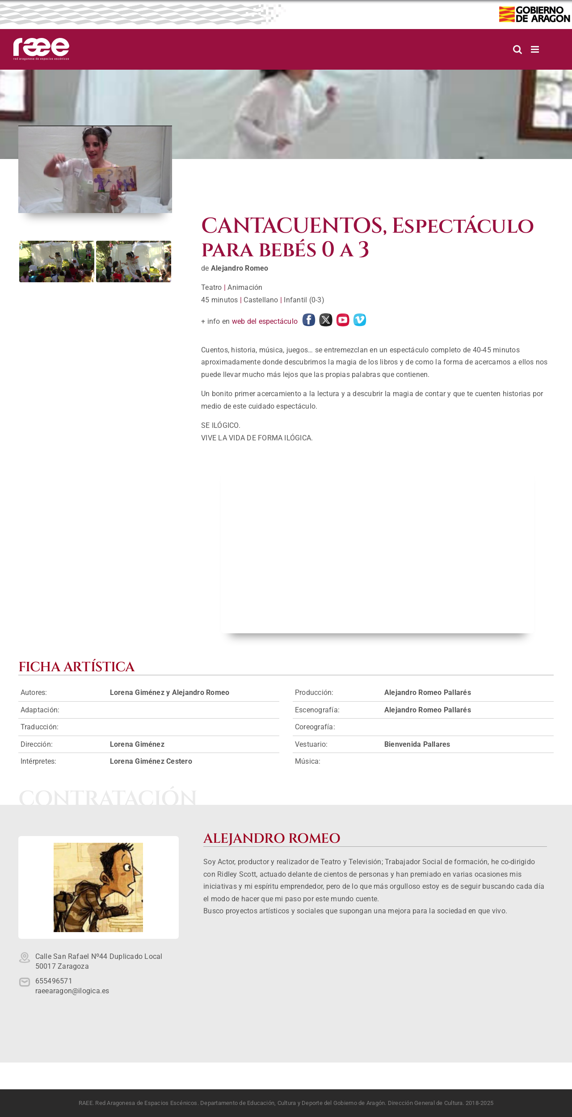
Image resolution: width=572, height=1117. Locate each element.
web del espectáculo (265, 321)
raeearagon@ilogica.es (72, 991)
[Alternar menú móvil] (535, 49)
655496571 (53, 981)
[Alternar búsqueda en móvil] (517, 49)
